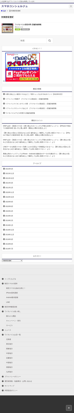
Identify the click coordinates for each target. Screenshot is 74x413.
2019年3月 (9, 216)
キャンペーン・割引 (13, 321)
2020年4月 (9, 211)
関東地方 (9, 349)
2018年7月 (9, 249)
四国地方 (9, 367)
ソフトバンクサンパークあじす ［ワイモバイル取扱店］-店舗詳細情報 (30, 108)
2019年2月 (9, 220)
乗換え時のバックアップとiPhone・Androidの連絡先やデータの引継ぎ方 (29, 154)
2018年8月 (9, 244)
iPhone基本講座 (12, 293)
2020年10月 (9, 197)
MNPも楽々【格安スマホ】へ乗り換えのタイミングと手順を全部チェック (30, 126)
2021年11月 (9, 173)
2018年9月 (9, 239)
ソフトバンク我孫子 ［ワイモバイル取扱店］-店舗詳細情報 (26, 99)
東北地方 (9, 344)
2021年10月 (9, 178)
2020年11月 (9, 192)
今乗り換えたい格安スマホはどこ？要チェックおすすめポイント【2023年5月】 (34, 94)
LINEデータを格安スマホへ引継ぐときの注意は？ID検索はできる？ (27, 147)
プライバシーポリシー (13, 376)
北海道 (17, 29)
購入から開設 (11, 316)
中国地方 (9, 362)
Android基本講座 (12, 297)
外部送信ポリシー (11, 390)
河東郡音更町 (25, 29)
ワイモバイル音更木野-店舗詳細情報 (28, 24)
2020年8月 (9, 206)
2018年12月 (9, 230)
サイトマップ (9, 386)
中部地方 (9, 353)
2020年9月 (9, 202)
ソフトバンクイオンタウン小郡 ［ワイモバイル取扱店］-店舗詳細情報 (30, 104)
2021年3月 (9, 183)
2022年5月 (9, 169)
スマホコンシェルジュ (14, 6)
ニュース (8, 330)
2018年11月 (9, 234)
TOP (3, 11)
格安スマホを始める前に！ (16, 288)
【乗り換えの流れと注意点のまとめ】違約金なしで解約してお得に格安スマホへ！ (33, 133)
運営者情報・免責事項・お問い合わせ (18, 381)
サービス (9, 325)
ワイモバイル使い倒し (13, 311)
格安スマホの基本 (11, 283)
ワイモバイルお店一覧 (13, 335)
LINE (8, 302)
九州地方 (9, 372)
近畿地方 (9, 358)
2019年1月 (9, 225)
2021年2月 (9, 188)
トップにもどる (10, 279)
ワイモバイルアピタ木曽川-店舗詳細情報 (20, 113)
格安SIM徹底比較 (11, 307)
